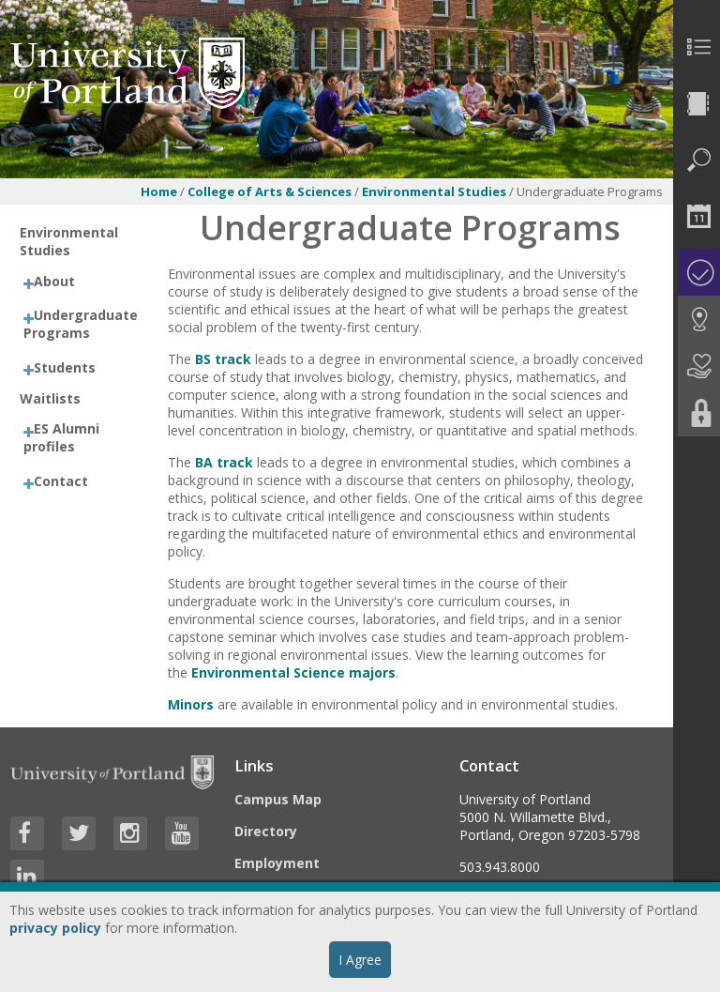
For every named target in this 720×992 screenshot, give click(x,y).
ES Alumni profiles (61, 437)
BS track (223, 359)
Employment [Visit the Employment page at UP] (277, 863)
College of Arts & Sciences (270, 191)
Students (65, 367)
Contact (61, 481)
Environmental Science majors (293, 672)
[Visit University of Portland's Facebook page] (27, 833)
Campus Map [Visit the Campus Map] (278, 799)
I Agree (360, 960)
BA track (224, 462)
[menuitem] (696, 46)
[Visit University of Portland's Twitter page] (79, 833)
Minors (191, 704)
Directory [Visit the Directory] (265, 831)
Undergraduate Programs (80, 324)
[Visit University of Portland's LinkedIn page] (27, 876)
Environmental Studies (434, 191)
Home (159, 191)
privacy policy (55, 928)
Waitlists (50, 398)
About (54, 281)
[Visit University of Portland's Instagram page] (130, 833)
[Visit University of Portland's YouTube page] (182, 833)
